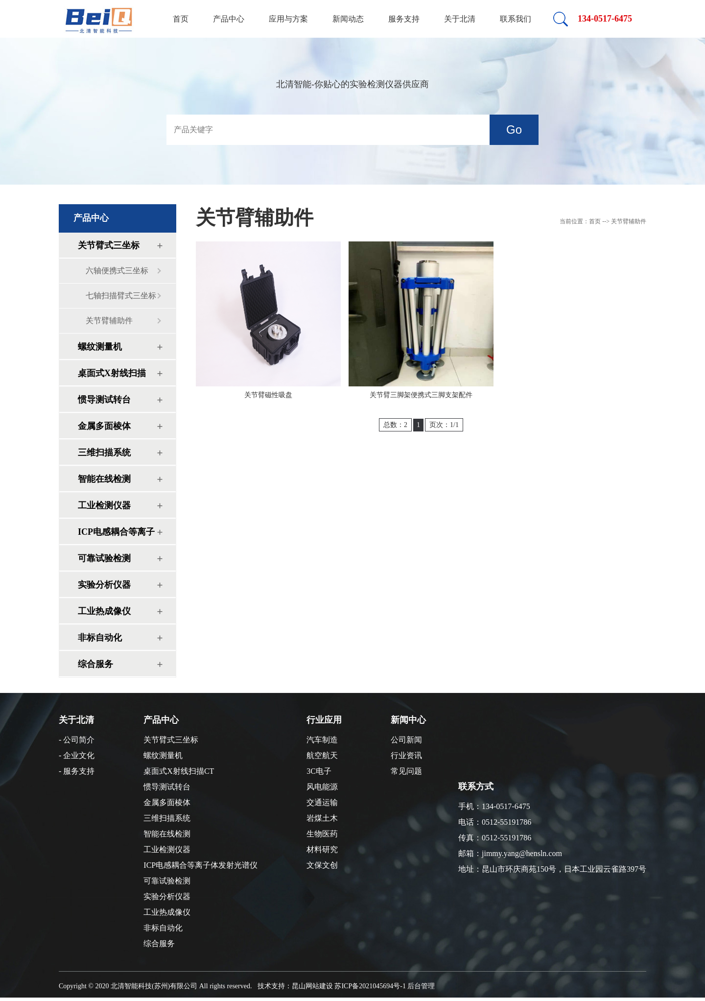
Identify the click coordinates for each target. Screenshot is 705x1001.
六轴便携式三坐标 (117, 270)
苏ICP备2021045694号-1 (369, 986)
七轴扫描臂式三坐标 (121, 295)
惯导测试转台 (104, 400)
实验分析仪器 (104, 585)
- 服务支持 (76, 771)
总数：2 (395, 425)
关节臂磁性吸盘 (268, 395)
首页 (180, 19)
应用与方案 (288, 19)
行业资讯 (406, 755)
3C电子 (318, 771)
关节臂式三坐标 (109, 245)
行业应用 (324, 720)
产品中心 (228, 19)
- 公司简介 (76, 740)
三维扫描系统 (104, 452)
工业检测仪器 (104, 505)
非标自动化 (100, 638)
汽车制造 (322, 740)
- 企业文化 (76, 755)
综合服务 (95, 664)
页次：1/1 (444, 425)
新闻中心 (408, 720)
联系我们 (515, 19)
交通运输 (322, 802)
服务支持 (404, 19)
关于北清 (459, 19)
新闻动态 (348, 19)
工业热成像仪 (104, 611)
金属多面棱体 (104, 426)
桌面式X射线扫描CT (112, 376)
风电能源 (322, 787)
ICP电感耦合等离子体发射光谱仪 (116, 535)
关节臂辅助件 (109, 320)
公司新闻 (406, 740)
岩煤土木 (322, 818)
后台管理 (421, 986)
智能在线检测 (104, 479)
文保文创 (322, 865)
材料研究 (322, 849)
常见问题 (406, 771)
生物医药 (322, 834)
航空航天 (322, 755)
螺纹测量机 (100, 347)
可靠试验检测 (104, 558)
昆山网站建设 (312, 986)
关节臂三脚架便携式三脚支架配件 (421, 395)
